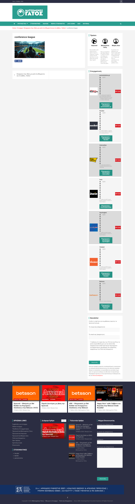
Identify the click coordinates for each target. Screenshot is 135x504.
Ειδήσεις (25, 399)
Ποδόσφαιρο (45, 399)
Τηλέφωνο (110, 441)
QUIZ (78, 23)
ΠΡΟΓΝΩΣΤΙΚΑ (21, 23)
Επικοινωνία (16, 445)
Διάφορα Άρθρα (48, 421)
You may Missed (20, 383)
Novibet (17, 453)
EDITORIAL (86, 23)
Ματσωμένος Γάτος (83, 410)
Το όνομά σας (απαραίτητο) (104, 328)
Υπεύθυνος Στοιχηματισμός (20, 429)
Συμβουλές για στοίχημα (19, 424)
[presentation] (102, 355)
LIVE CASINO (71, 23)
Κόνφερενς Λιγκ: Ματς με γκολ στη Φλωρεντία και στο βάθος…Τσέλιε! (31, 75)
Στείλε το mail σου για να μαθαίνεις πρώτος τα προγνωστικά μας (103, 322)
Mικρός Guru (26, 410)
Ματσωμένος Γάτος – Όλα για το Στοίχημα (45, 501)
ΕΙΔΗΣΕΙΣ (45, 23)
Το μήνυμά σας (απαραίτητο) (110, 457)
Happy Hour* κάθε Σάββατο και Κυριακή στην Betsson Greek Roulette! (109, 406)
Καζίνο (99, 399)
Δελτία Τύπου (17, 399)
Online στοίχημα (17, 426)
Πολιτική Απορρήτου (98, 375)
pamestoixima (19, 458)
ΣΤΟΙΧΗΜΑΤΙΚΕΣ (35, 23)
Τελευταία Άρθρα (77, 421)
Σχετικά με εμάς (17, 443)
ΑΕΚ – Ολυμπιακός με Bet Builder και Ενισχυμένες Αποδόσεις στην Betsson (79, 406)
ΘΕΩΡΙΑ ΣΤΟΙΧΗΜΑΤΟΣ (58, 23)
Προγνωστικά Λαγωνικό (19, 433)
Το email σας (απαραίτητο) (104, 336)
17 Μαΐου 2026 (73, 410)
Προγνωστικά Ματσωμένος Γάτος (22, 431)
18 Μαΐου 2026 (18, 410)
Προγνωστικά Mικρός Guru (20, 436)
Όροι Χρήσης (16, 440)
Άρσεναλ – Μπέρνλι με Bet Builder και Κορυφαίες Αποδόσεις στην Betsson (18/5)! (26, 406)
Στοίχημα (52, 399)
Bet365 (17, 456)
